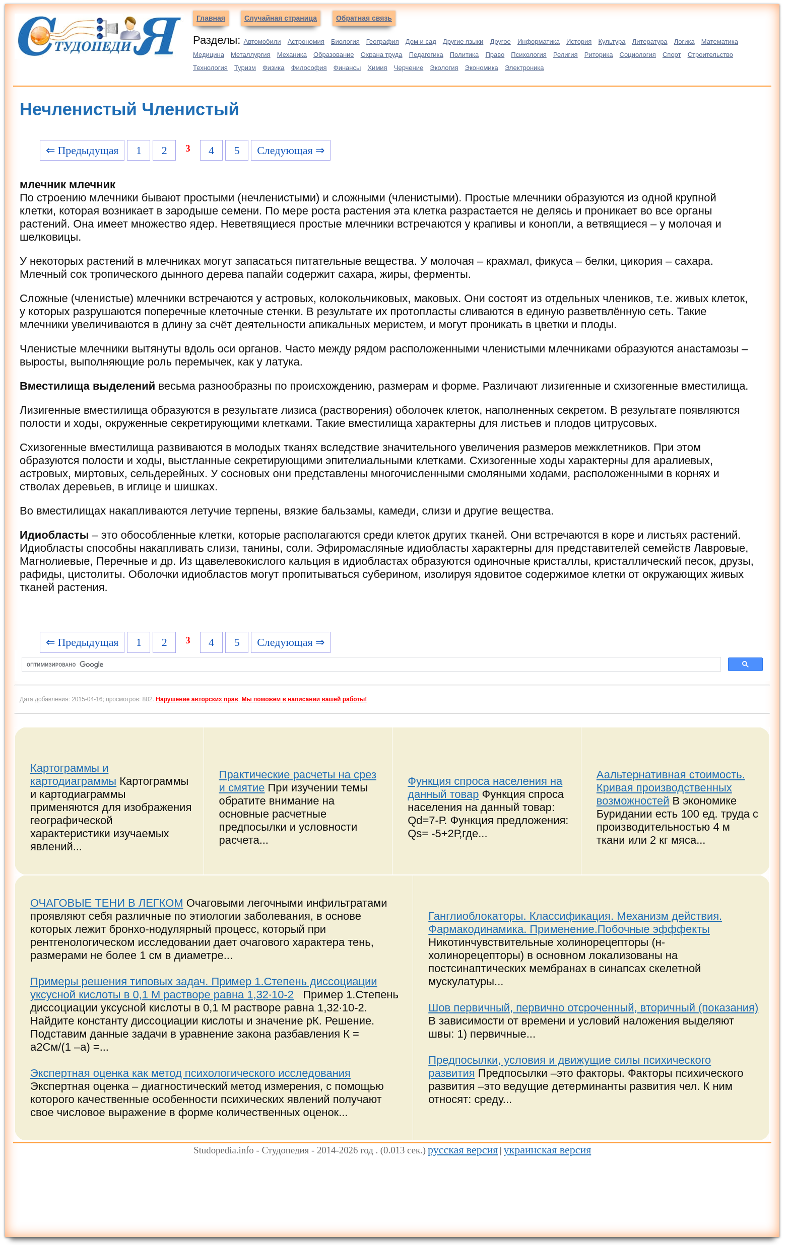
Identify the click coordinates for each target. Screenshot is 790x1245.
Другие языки (463, 41)
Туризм (245, 67)
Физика (273, 67)
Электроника (524, 67)
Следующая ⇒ (290, 150)
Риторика (598, 54)
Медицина (208, 54)
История (578, 41)
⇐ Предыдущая (82, 150)
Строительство (710, 54)
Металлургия (251, 54)
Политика (464, 54)
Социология (638, 54)
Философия (309, 67)
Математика (719, 41)
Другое (500, 41)
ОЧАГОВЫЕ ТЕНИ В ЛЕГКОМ (106, 903)
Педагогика (426, 54)
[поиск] (370, 664)
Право (494, 54)
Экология (444, 67)
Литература (650, 41)
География (382, 41)
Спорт (672, 54)
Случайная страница (280, 18)
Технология (210, 67)
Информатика (538, 41)
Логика (684, 41)
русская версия (463, 1149)
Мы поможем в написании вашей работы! (304, 699)
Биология (345, 41)
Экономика (481, 67)
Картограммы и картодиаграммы (73, 774)
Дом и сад (421, 41)
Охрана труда (382, 54)
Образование (333, 54)
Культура (612, 41)
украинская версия (547, 1149)
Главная (210, 18)
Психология (528, 54)
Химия (377, 67)
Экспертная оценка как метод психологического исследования (190, 1073)
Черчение (409, 67)
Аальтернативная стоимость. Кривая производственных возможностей (671, 787)
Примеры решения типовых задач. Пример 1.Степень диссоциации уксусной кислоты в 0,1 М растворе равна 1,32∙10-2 (203, 988)
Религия (565, 54)
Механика (292, 54)
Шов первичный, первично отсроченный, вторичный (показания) (593, 1007)
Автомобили (262, 41)
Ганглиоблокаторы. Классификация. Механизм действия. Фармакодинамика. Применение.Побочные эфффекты (575, 922)
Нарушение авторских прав (197, 699)
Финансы (347, 67)
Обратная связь (364, 18)
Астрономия (306, 41)
